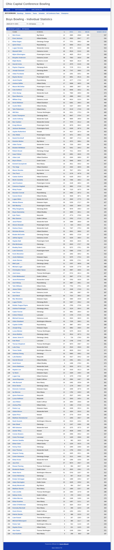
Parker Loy (16, 408)
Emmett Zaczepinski (19, 164)
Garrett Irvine (17, 64)
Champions (64, 13)
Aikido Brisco (17, 411)
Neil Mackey (16, 205)
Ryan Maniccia (17, 96)
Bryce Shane (16, 160)
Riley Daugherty (18, 209)
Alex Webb (16, 135)
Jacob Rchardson (18, 279)
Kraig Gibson (17, 125)
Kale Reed (16, 340)
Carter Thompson (18, 115)
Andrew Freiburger (19, 308)
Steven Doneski (17, 225)
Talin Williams (17, 286)
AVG (79, 32)
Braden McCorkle (18, 234)
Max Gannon (16, 218)
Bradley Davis (17, 247)
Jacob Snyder (17, 80)
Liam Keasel (16, 517)
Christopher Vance (19, 270)
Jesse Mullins (17, 334)
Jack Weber (16, 402)
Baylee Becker (17, 77)
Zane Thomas (17, 450)
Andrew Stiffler (17, 83)
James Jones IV (18, 337)
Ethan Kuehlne (17, 501)
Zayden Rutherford (19, 131)
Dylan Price (16, 414)
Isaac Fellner (16, 154)
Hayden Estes (17, 527)
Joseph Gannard (18, 70)
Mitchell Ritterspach (19, 521)
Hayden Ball (16, 241)
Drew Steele (16, 386)
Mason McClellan (18, 86)
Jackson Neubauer (19, 128)
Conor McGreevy (18, 476)
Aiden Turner (17, 144)
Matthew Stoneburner (20, 418)
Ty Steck (15, 373)
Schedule (42, 13)
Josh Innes (16, 273)
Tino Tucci (16, 173)
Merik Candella (17, 180)
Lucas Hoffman (17, 398)
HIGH (87, 32)
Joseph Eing (16, 328)
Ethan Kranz (16, 459)
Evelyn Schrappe (18, 479)
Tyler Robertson (18, 109)
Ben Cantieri (16, 122)
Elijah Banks (16, 61)
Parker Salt (16, 524)
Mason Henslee (17, 170)
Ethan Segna (16, 41)
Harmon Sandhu (18, 440)
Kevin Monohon (18, 254)
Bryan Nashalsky (18, 212)
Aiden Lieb (16, 157)
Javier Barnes (17, 260)
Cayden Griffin (17, 324)
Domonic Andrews (18, 389)
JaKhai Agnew (17, 238)
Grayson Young (17, 453)
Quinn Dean (16, 45)
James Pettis (16, 289)
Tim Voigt (15, 167)
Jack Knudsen (17, 183)
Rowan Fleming (17, 466)
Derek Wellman (17, 102)
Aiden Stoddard (17, 321)
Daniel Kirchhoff (18, 138)
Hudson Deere (17, 228)
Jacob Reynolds (18, 379)
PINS (71, 32)
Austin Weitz (16, 106)
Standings (20, 13)
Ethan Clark (16, 443)
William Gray (16, 99)
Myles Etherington (18, 54)
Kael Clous (16, 292)
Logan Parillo (17, 302)
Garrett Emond (17, 360)
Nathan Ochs (17, 495)
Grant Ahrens (17, 511)
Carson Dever (17, 196)
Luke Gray (16, 347)
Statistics (28, 13)
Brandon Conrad (18, 193)
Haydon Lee (16, 369)
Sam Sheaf (16, 424)
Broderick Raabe (18, 469)
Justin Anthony (17, 119)
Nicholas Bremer (18, 231)
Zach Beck (16, 295)
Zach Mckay (16, 283)
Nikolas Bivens (17, 202)
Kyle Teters (16, 215)
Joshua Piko (16, 405)
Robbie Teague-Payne (20, 305)
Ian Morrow (16, 392)
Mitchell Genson (18, 318)
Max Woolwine (17, 299)
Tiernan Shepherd (18, 344)
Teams (35, 13)
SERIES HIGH (101, 32)
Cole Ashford (17, 90)
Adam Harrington (18, 482)
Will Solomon (17, 427)
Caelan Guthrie (17, 176)
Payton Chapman (18, 67)
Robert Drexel (17, 151)
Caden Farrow (17, 312)
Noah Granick (17, 421)
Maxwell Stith (17, 51)
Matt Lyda (15, 263)
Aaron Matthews (18, 366)
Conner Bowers (17, 434)
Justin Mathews (17, 257)
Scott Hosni (16, 363)
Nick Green (16, 35)
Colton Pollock (17, 315)
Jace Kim (15, 463)
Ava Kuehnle (16, 533)
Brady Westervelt (18, 485)
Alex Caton (16, 530)
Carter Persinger (18, 437)
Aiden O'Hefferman (19, 505)
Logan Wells (16, 199)
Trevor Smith (16, 350)
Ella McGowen (17, 244)
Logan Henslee (17, 48)
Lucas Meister (17, 331)
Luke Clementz (17, 250)
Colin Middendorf (18, 276)
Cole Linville (16, 492)
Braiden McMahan (18, 148)
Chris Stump (16, 93)
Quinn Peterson (17, 395)
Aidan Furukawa (18, 74)
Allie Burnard (17, 382)
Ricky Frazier (17, 189)
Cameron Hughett (18, 186)
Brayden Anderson (19, 57)
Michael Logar (17, 267)
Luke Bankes (17, 357)
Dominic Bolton (17, 141)
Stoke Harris (16, 472)
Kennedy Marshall (18, 508)
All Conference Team (52, 13)
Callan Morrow (17, 498)
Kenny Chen (16, 447)
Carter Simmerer (18, 456)
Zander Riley (16, 431)
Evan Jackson (17, 38)
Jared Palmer (17, 221)
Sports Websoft (64, 544)
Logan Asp (16, 376)
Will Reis (15, 112)
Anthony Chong (18, 353)
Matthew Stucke (18, 488)
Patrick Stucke (17, 514)
